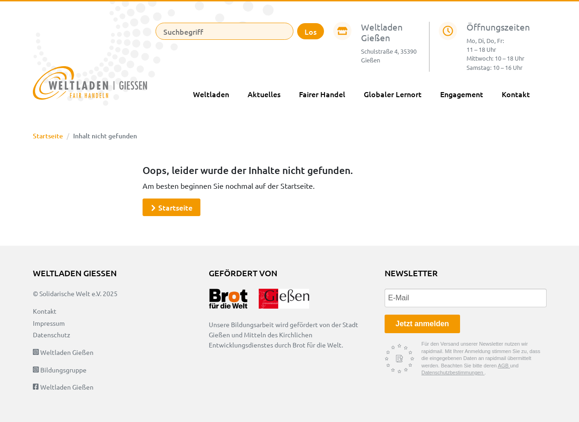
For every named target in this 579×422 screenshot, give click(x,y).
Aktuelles (264, 94)
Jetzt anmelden (422, 324)
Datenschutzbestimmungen (453, 372)
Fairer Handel (322, 94)
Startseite (48, 135)
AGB (504, 365)
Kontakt (516, 94)
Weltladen (211, 94)
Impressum (49, 323)
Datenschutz (51, 334)
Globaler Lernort (393, 94)
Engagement (461, 94)
